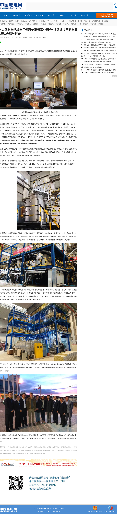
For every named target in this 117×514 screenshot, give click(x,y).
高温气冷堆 (72, 21)
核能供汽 (105, 21)
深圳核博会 (3, 21)
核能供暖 (3, 24)
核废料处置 (11, 24)
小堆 (79, 24)
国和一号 (64, 21)
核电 (11, 6)
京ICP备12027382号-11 (95, 511)
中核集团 (28, 24)
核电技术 (84, 15)
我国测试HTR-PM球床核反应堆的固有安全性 (98, 61)
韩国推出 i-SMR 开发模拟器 (93, 67)
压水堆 (44, 38)
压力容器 (38, 38)
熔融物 (25, 38)
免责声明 (61, 508)
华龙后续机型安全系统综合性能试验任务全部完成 (99, 64)
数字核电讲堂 (33, 21)
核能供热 (24, 21)
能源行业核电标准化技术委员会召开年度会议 (97, 42)
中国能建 (66, 24)
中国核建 (58, 24)
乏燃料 (11, 21)
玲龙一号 (57, 21)
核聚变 (80, 21)
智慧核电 (85, 24)
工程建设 (101, 24)
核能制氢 (42, 21)
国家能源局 (31, 38)
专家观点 (50, 15)
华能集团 (43, 24)
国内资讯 (17, 15)
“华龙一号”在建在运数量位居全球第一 (95, 56)
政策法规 (39, 15)
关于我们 (54, 508)
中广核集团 (19, 24)
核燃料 (17, 21)
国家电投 (35, 24)
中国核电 (51, 24)
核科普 (73, 15)
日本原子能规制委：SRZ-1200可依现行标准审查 (99, 39)
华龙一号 (49, 21)
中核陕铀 (93, 24)
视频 (62, 15)
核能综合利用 (96, 21)
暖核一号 (87, 21)
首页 (5, 15)
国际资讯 (28, 15)
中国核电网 (45, 508)
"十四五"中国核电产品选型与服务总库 (106, 15)
